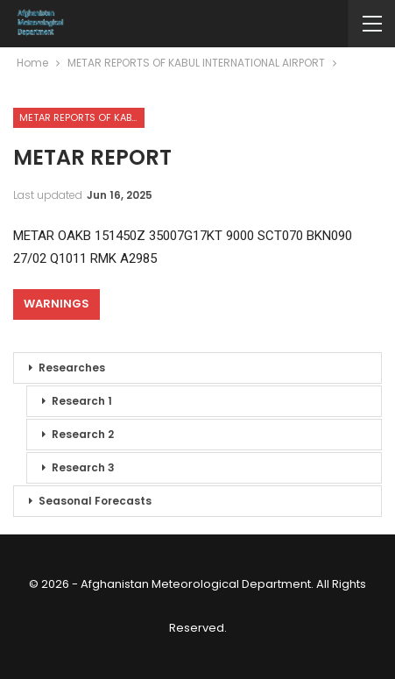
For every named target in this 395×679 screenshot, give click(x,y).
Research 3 (83, 467)
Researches (72, 367)
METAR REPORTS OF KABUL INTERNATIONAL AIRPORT (82, 117)
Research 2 (83, 434)
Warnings (56, 303)
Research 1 (82, 400)
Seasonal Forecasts (95, 500)
